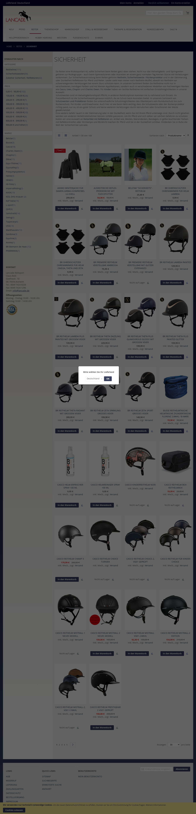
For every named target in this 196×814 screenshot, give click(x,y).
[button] (94, 378)
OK (107, 378)
